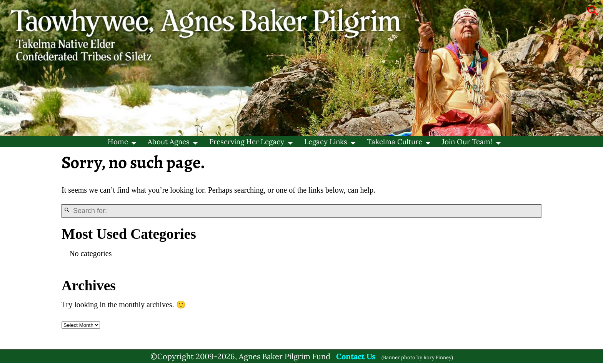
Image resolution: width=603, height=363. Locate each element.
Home (118, 141)
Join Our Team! (467, 141)
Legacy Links (325, 141)
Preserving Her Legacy (246, 141)
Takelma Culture (394, 141)
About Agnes (169, 141)
